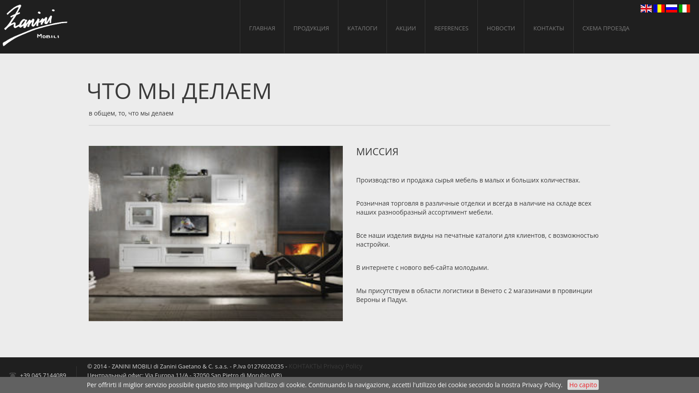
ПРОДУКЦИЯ (311, 28)
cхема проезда (606, 28)
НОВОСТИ (501, 28)
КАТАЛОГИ (362, 28)
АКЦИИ (406, 28)
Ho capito (583, 385)
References (451, 28)
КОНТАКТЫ (548, 28)
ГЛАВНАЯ (262, 28)
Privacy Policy (541, 385)
